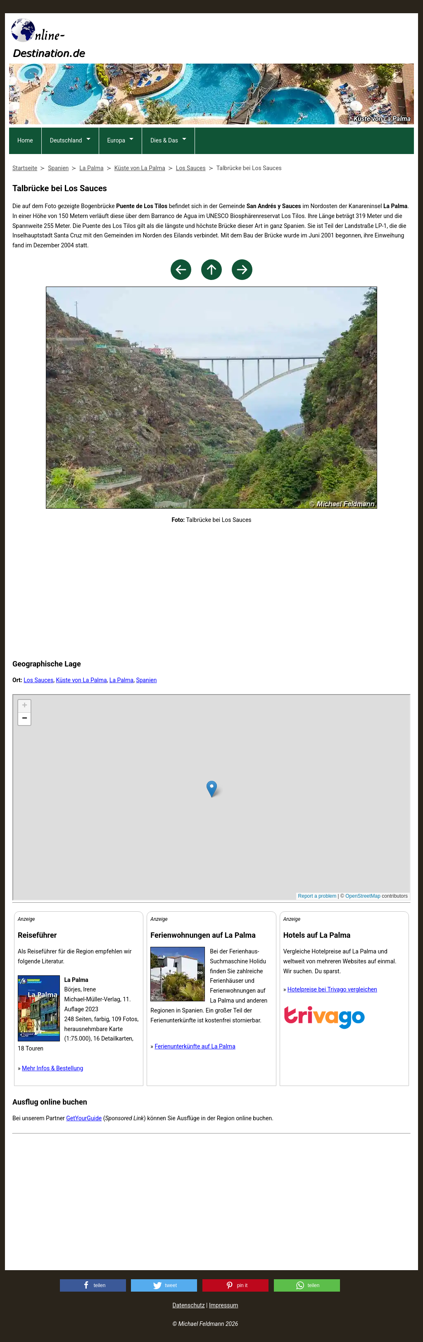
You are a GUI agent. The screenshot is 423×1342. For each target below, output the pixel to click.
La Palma (121, 680)
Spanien (146, 680)
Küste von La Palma (81, 680)
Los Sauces (38, 680)
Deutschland (66, 140)
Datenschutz (189, 1305)
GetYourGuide (84, 1118)
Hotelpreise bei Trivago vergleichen (332, 989)
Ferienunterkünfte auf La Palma (194, 1046)
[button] (93, 1285)
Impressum (223, 1305)
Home (25, 140)
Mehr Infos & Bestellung (52, 1068)
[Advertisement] (263, 37)
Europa (116, 140)
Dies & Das (164, 140)
